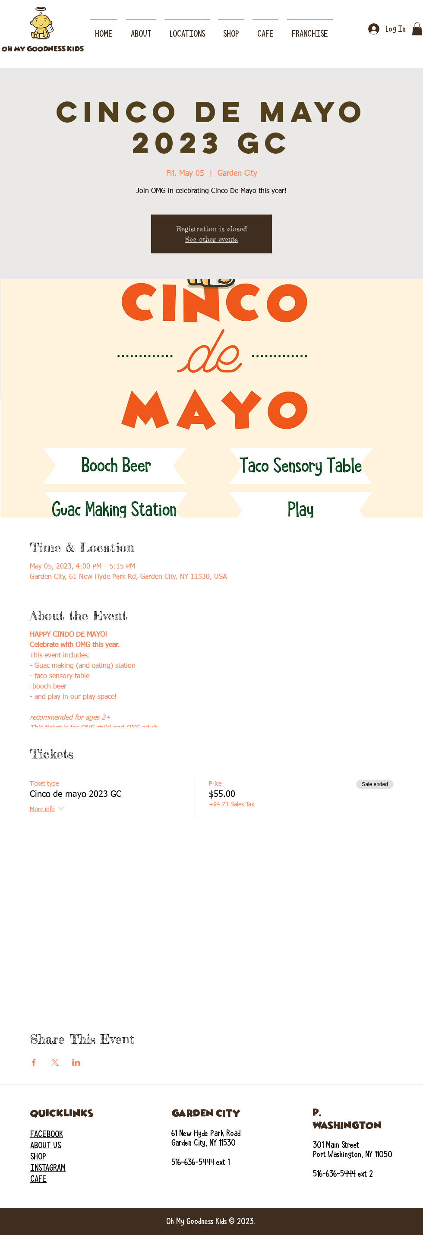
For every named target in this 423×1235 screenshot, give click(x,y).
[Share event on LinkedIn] (76, 1062)
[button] (187, 30)
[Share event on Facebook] (34, 1062)
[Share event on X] (55, 1062)
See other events (211, 239)
